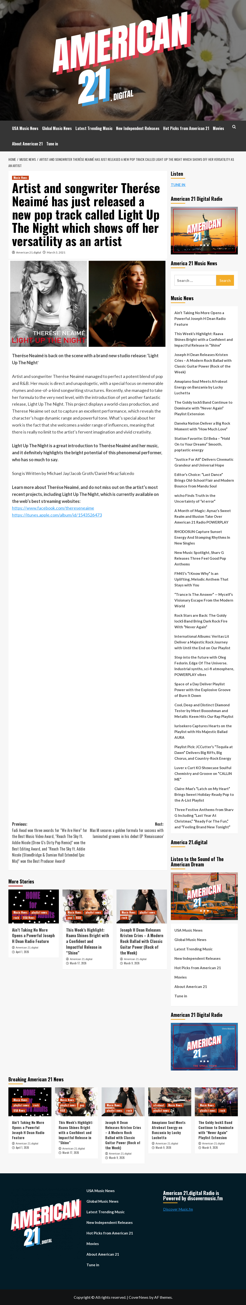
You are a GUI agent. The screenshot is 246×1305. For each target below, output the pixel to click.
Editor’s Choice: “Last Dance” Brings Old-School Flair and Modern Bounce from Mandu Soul (204, 480)
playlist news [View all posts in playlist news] (39, 912)
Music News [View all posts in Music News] (20, 178)
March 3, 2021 (56, 252)
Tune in (52, 144)
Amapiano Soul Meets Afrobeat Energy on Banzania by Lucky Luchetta (201, 387)
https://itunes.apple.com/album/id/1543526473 (57, 515)
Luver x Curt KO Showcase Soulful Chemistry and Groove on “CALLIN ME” (203, 773)
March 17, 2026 (78, 963)
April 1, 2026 (22, 952)
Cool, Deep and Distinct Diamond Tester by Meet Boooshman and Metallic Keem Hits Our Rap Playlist (204, 711)
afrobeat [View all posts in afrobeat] (158, 1105)
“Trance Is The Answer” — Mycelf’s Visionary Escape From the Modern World (203, 600)
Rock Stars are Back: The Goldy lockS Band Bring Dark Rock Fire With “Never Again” (201, 621)
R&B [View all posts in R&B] (78, 918)
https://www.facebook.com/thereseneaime (53, 508)
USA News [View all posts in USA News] (29, 918)
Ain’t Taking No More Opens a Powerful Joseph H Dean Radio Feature (33, 935)
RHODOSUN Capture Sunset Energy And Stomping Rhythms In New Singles (202, 537)
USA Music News (25, 128)
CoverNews (138, 1297)
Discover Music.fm (178, 1209)
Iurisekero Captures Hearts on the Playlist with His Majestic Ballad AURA (203, 732)
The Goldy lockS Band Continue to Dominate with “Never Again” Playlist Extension (203, 408)
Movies (218, 128)
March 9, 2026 (132, 963)
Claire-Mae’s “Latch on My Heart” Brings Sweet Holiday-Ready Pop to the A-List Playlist (204, 794)
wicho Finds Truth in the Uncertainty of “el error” (194, 498)
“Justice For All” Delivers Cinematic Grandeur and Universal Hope (204, 462)
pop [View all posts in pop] (70, 918)
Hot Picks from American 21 (186, 128)
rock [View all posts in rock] (16, 918)
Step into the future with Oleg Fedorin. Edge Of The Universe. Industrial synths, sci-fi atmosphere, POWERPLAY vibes (204, 666)
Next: (126, 830)
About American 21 (27, 144)
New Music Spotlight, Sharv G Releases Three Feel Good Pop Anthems (200, 558)
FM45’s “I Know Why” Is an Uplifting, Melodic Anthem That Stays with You (201, 579)
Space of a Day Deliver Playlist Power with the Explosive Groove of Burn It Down (202, 690)
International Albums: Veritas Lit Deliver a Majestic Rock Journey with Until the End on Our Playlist (202, 642)
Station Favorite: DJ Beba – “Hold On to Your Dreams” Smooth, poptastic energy (202, 444)
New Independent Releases (138, 128)
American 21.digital (28, 252)
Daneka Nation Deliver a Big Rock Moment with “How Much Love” (202, 426)
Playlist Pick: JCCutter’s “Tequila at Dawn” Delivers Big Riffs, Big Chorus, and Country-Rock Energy (203, 752)
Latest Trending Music (93, 128)
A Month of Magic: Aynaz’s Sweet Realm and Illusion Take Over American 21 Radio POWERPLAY (202, 516)
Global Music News (57, 128)
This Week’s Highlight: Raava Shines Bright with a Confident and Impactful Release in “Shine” (87, 941)
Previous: (50, 842)
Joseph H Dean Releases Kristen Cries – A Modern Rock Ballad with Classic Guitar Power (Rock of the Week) (141, 941)
